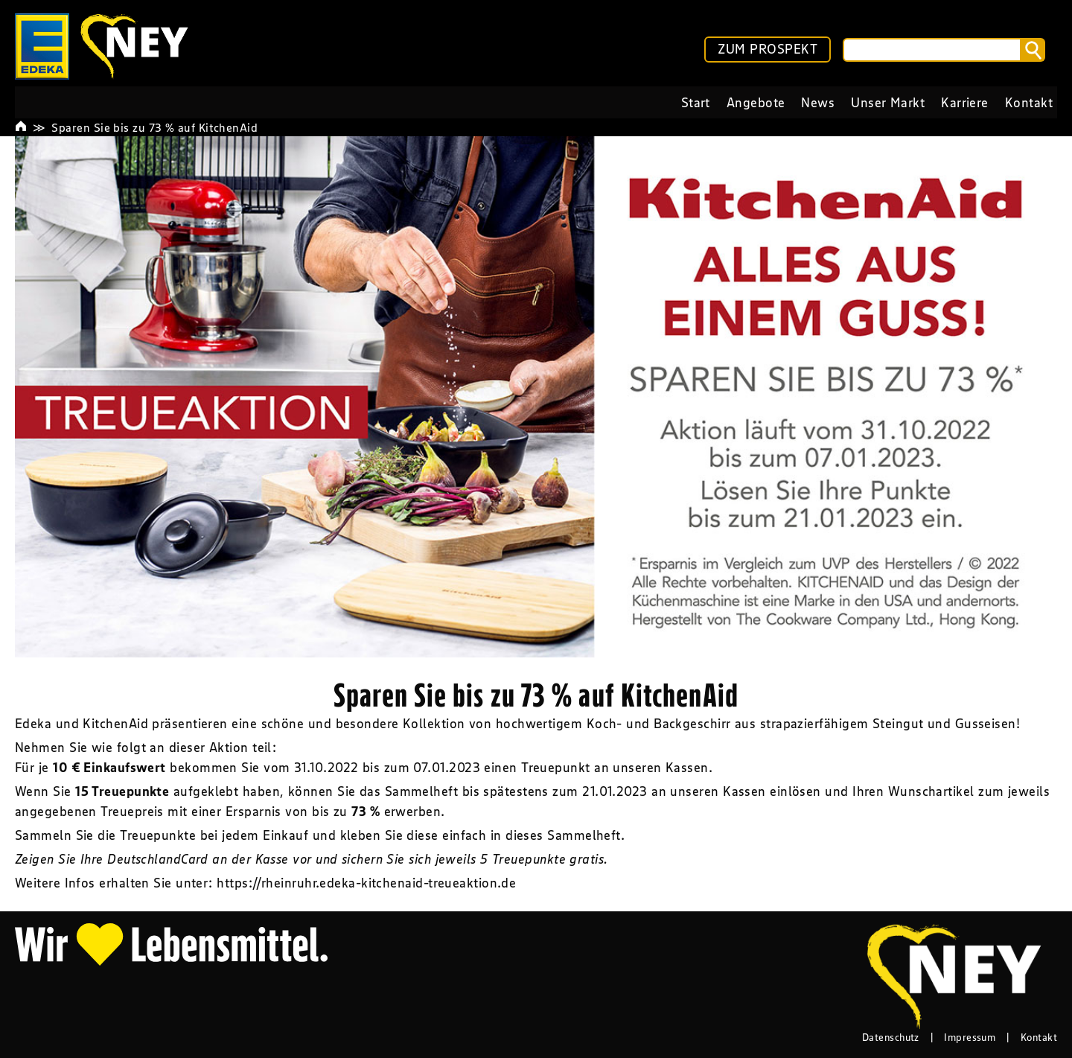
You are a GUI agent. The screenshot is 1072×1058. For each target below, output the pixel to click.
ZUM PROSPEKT (767, 49)
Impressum (969, 1037)
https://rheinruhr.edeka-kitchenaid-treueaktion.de (366, 883)
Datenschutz (890, 1037)
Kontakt (1039, 1037)
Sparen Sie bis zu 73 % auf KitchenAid (154, 127)
